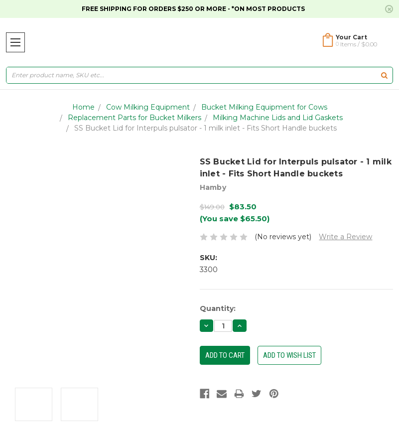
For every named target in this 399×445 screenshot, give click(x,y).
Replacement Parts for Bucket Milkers (134, 117)
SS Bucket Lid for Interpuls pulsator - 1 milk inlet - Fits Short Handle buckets (205, 128)
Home (83, 107)
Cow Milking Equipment (148, 107)
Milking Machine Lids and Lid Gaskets (278, 117)
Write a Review (345, 236)
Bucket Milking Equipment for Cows (264, 107)
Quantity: (218, 308)
